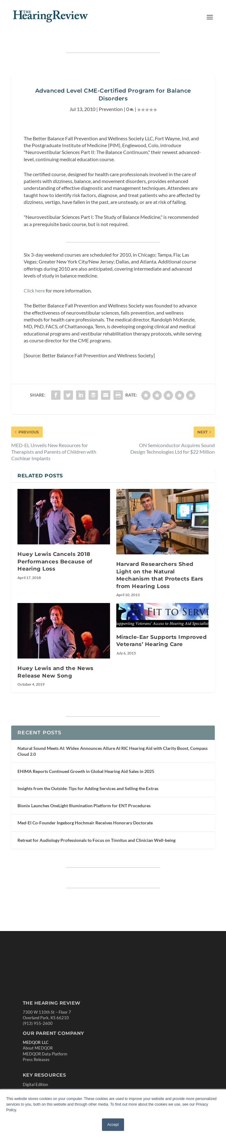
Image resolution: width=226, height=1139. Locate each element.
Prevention (111, 109)
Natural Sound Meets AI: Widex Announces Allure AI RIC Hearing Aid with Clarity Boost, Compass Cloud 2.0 (112, 751)
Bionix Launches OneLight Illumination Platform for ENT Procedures (84, 805)
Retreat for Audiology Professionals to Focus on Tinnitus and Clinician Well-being (96, 840)
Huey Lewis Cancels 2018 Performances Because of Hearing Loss (55, 561)
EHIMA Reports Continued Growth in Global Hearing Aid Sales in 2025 (85, 771)
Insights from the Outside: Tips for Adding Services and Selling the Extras (87, 788)
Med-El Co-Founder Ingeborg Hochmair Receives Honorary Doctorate (85, 822)
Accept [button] (113, 1124)
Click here (34, 290)
